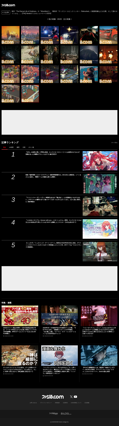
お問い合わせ (33, 402)
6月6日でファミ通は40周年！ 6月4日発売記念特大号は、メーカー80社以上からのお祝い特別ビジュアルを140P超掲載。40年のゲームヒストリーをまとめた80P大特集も (20, 330)
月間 (24, 147)
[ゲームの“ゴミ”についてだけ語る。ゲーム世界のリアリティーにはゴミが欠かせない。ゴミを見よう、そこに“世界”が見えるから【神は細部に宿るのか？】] (20, 355)
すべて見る (114, 142)
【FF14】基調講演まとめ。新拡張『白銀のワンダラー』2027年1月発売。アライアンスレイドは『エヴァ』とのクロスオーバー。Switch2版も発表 (98, 369)
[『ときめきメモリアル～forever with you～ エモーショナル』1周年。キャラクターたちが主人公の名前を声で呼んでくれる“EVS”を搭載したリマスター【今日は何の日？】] (100, 229)
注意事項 (65, 402)
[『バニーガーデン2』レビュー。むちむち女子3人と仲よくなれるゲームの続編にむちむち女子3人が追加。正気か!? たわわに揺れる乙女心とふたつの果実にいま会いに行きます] (99, 315)
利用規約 (57, 402)
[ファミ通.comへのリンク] (8, 5)
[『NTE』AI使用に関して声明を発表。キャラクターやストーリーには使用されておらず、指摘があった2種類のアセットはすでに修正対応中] (100, 161)
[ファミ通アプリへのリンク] (53, 413)
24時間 (11, 147)
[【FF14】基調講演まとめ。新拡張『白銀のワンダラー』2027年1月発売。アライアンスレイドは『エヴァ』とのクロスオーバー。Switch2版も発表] (99, 355)
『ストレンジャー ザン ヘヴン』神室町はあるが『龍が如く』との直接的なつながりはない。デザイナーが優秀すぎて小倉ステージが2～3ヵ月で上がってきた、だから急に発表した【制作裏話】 (53, 199)
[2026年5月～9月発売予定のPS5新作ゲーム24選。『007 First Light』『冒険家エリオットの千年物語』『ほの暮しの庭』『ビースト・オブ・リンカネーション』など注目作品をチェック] (59, 315)
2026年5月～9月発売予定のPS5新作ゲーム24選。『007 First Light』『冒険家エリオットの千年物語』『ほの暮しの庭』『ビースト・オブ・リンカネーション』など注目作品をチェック (59, 330)
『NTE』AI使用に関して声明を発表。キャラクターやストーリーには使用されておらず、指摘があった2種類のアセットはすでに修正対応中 (53, 153)
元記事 (5, 13)
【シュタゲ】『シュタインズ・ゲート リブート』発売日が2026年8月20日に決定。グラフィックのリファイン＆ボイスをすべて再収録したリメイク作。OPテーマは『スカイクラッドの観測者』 (53, 245)
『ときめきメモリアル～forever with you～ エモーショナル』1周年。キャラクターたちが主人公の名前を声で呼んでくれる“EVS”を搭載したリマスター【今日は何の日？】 (54, 221)
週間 (18, 147)
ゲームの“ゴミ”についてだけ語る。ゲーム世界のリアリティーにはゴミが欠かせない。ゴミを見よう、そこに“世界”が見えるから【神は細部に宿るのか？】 (19, 369)
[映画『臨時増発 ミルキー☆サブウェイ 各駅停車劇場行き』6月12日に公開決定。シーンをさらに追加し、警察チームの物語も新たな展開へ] (100, 183)
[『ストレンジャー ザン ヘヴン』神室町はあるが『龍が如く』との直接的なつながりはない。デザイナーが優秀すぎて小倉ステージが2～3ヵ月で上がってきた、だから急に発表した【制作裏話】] (100, 206)
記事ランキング (10, 142)
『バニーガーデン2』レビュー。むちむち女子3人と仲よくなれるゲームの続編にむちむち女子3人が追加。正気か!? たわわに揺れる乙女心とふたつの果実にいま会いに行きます (99, 330)
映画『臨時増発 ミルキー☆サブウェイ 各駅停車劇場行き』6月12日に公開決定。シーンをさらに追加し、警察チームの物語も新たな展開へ (53, 176)
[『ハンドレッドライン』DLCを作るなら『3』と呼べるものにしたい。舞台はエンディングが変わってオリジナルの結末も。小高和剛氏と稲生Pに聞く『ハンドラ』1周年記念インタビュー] (59, 355)
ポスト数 (31, 147)
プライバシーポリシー (46, 402)
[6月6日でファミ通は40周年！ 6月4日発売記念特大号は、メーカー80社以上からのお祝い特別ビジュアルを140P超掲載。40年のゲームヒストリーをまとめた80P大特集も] (20, 315)
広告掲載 (87, 402)
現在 (4, 147)
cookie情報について (76, 402)
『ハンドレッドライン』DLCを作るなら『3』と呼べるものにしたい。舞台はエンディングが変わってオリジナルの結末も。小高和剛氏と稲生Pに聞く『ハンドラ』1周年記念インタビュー (59, 370)
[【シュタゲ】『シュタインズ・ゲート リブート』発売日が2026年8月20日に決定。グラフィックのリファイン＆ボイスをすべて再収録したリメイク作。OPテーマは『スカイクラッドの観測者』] (100, 251)
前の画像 (52, 19)
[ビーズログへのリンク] (66, 413)
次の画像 (66, 19)
